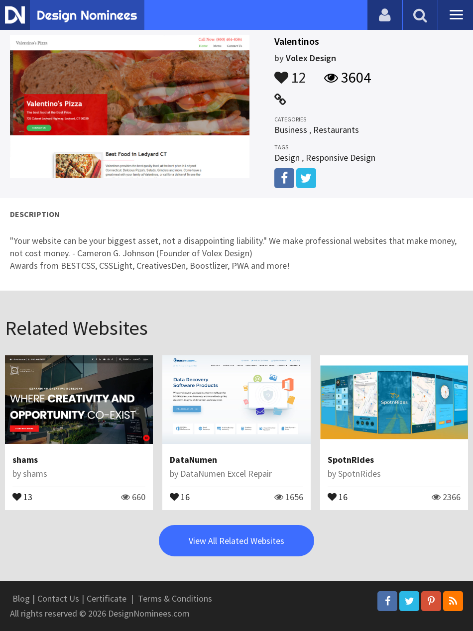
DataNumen (193, 459)
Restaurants (336, 129)
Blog (21, 598)
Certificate (106, 598)
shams (25, 459)
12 (290, 73)
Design (287, 157)
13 (22, 496)
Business (290, 129)
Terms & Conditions (175, 598)
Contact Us (58, 598)
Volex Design (311, 58)
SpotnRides (351, 459)
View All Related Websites (236, 540)
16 (180, 496)
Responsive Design (340, 157)
